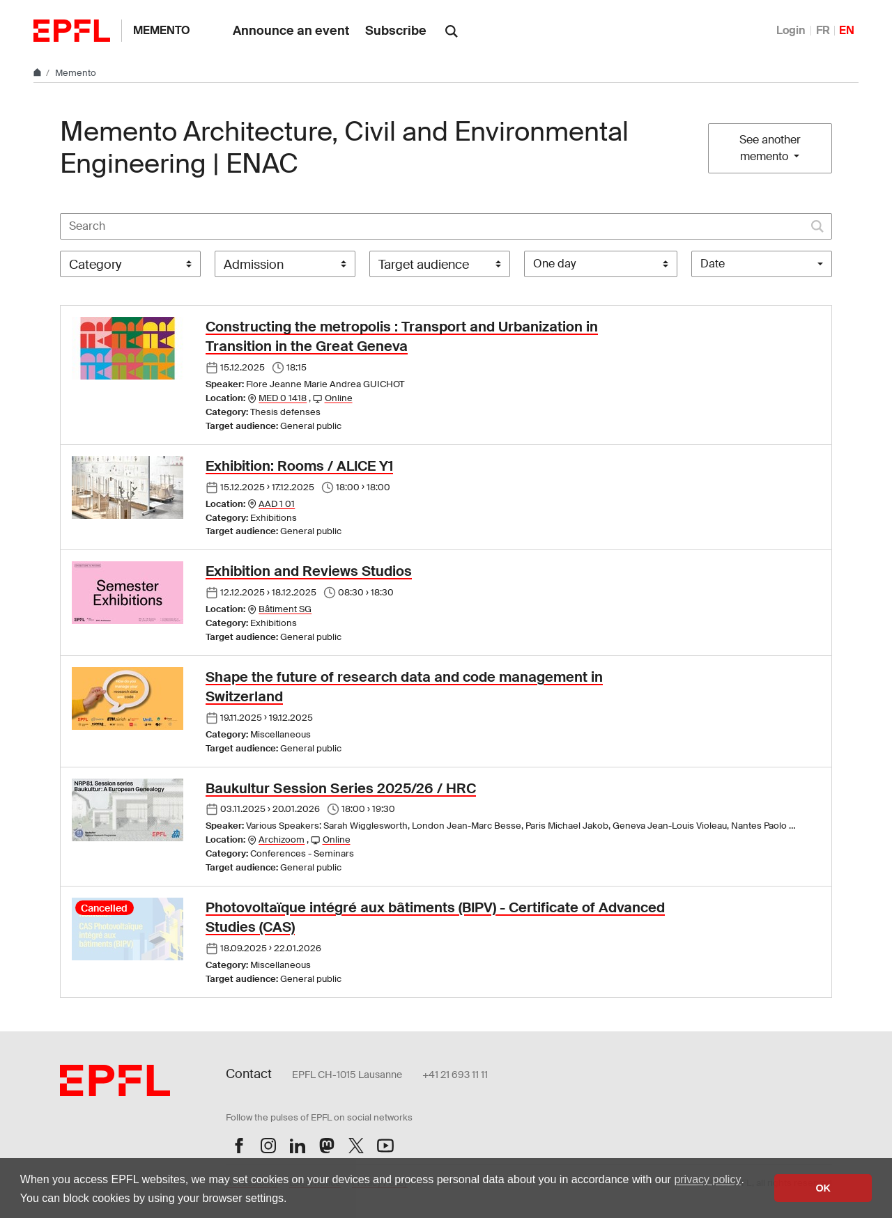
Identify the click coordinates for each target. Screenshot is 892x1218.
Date (712, 263)
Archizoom (282, 839)
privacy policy (707, 1179)
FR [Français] (823, 30)
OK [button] (823, 1188)
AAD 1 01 (277, 504)
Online (339, 398)
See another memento (770, 148)
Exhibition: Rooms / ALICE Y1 (299, 466)
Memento (161, 30)
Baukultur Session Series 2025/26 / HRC (341, 788)
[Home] (38, 73)
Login (791, 30)
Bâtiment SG (285, 609)
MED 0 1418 (283, 398)
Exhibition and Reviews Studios (309, 571)
